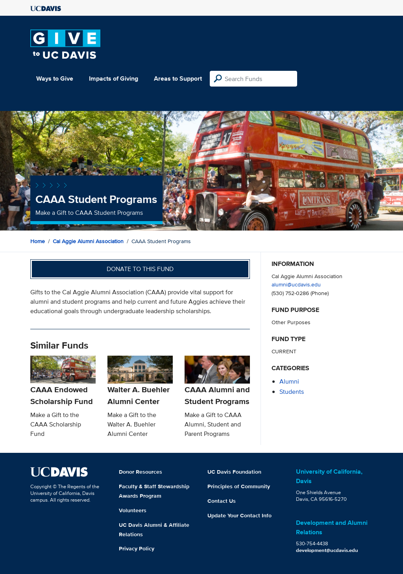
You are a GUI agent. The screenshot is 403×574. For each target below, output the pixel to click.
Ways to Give (54, 78)
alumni (289, 381)
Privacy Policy (136, 548)
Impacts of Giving (113, 78)
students (291, 391)
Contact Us (221, 501)
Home (37, 241)
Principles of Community (238, 486)
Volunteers (132, 510)
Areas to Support (178, 78)
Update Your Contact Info (239, 515)
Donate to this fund (140, 268)
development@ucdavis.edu (327, 550)
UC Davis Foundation (234, 472)
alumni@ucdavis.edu (296, 284)
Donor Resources (140, 472)
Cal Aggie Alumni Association (88, 241)
